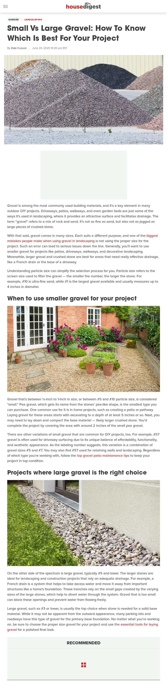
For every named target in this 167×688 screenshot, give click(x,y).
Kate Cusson (19, 48)
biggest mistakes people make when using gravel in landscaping (82, 238)
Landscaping (33, 19)
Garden (13, 19)
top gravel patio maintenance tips (103, 455)
